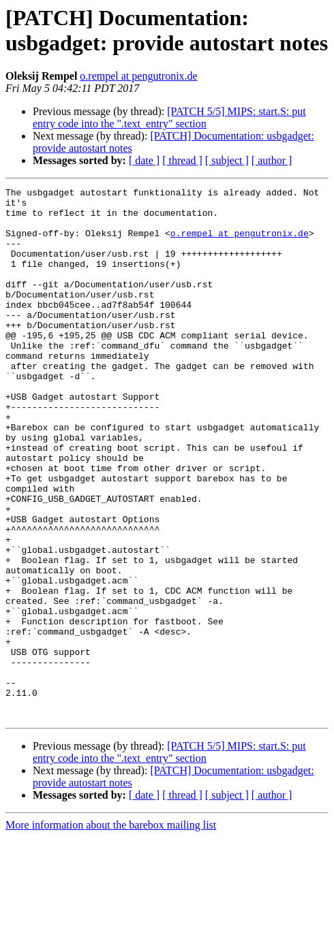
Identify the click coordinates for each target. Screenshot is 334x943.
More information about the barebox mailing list (110, 931)
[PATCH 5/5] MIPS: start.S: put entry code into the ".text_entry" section (169, 117)
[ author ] (272, 160)
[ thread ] (182, 160)
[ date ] (144, 160)
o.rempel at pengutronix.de (138, 76)
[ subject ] (227, 160)
